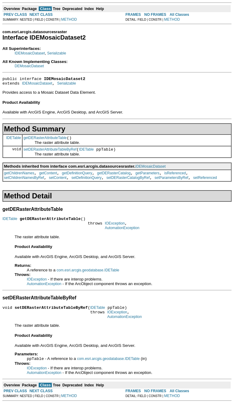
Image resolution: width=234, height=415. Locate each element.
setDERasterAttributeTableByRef (49, 153)
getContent (48, 178)
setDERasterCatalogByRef (128, 183)
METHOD (69, 19)
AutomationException (122, 236)
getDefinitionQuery (77, 178)
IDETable (13, 140)
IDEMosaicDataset (30, 53)
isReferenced (175, 178)
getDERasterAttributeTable (45, 140)
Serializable (56, 53)
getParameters (148, 178)
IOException (115, 230)
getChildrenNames (19, 178)
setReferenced (205, 183)
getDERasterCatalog (114, 178)
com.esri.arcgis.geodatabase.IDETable (88, 278)
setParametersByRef (171, 183)
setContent (57, 183)
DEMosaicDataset (29, 66)
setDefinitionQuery (86, 183)
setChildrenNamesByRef (24, 183)
